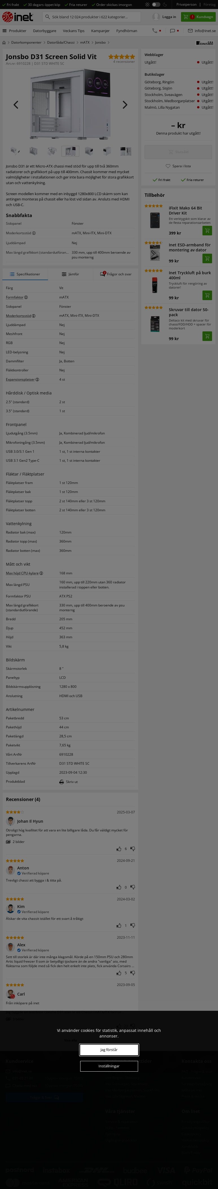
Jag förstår (109, 1049)
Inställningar (109, 1065)
